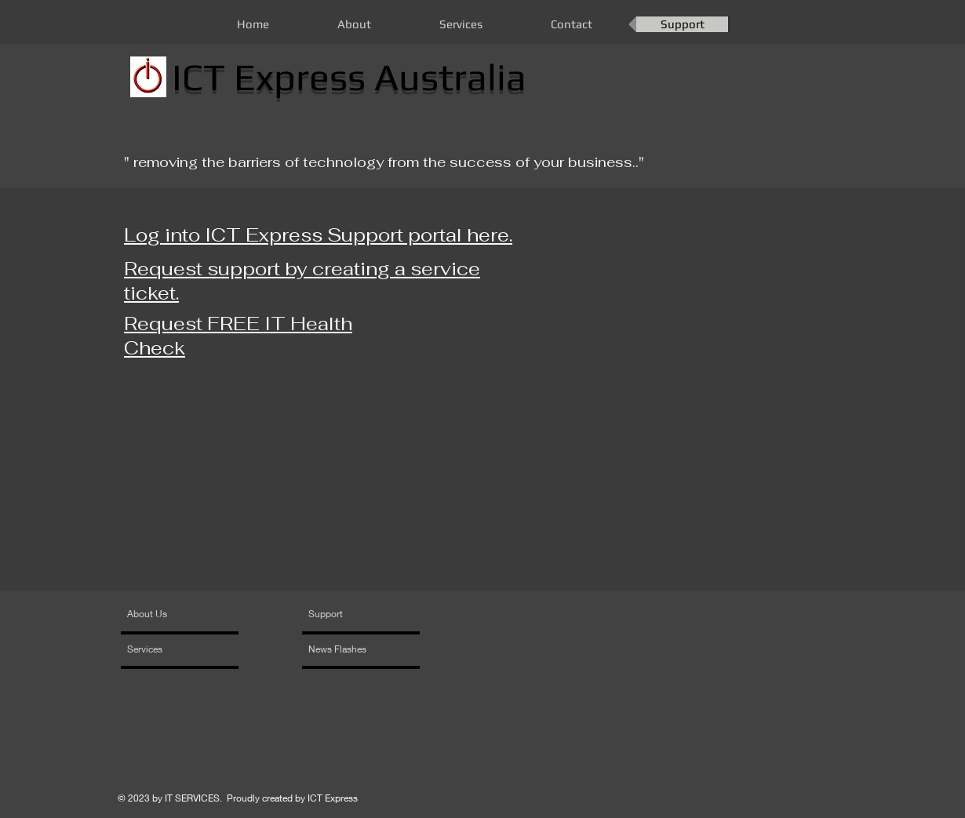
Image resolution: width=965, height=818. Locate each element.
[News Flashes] (353, 649)
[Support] (345, 614)
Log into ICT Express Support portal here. (318, 235)
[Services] (172, 649)
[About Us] (187, 614)
